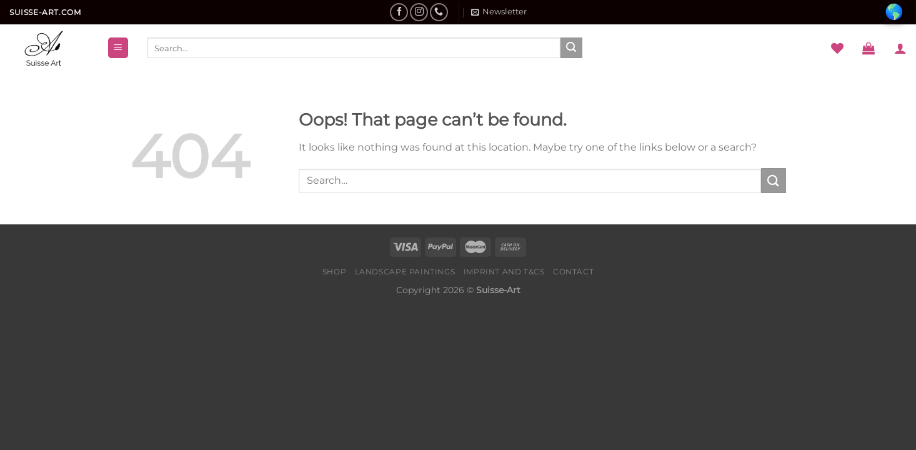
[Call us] (439, 12)
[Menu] (118, 48)
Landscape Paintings (405, 271)
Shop (334, 271)
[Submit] (571, 48)
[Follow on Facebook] (399, 12)
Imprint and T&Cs (504, 271)
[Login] (900, 48)
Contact (573, 271)
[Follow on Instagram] (419, 12)
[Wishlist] (837, 48)
